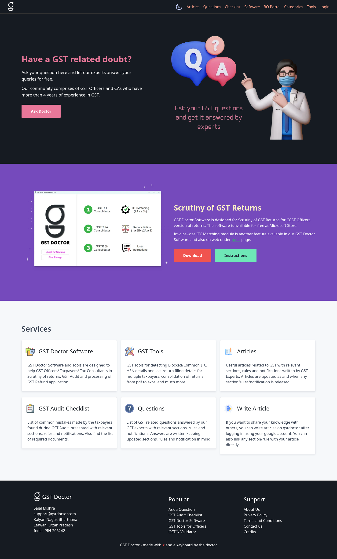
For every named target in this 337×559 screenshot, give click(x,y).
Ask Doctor (41, 111)
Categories (293, 6)
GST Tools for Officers (187, 526)
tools (236, 239)
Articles (193, 6)
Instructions (235, 255)
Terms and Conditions (263, 520)
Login (325, 6)
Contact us (253, 526)
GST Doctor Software (186, 520)
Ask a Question (181, 509)
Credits (250, 531)
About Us (252, 509)
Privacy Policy (255, 515)
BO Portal (272, 6)
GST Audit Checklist (185, 515)
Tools (311, 6)
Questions (212, 6)
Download (192, 255)
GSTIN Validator (182, 531)
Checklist (233, 6)
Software (252, 6)
